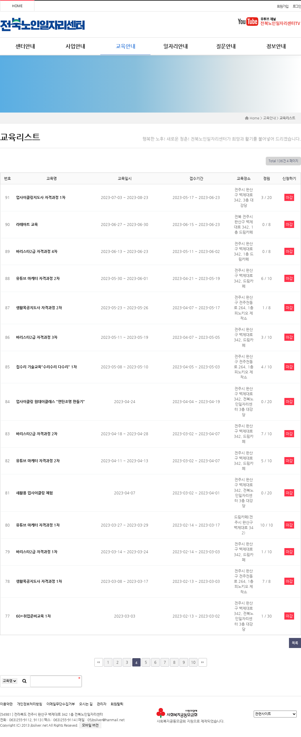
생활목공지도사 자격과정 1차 (39, 581)
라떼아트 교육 (27, 224)
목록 (295, 643)
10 (193, 662)
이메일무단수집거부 (60, 704)
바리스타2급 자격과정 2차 (36, 434)
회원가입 (282, 6)
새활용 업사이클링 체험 (34, 493)
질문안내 (226, 46)
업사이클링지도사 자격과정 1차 (40, 197)
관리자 (101, 704)
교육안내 (125, 46)
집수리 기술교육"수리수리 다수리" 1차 (46, 367)
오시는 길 (86, 704)
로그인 (297, 6)
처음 (98, 662)
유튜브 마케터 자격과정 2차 (38, 278)
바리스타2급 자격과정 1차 (36, 552)
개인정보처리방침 (29, 704)
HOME (17, 6)
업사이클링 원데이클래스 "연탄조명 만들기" (50, 401)
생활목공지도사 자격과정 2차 (39, 307)
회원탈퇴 (117, 704)
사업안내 (75, 46)
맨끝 (202, 662)
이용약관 (6, 704)
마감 (289, 197)
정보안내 (276, 46)
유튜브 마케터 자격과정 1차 (38, 525)
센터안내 (25, 46)
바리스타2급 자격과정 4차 (36, 251)
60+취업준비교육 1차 (33, 616)
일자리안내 (175, 46)
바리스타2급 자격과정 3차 (36, 337)
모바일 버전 (90, 725)
